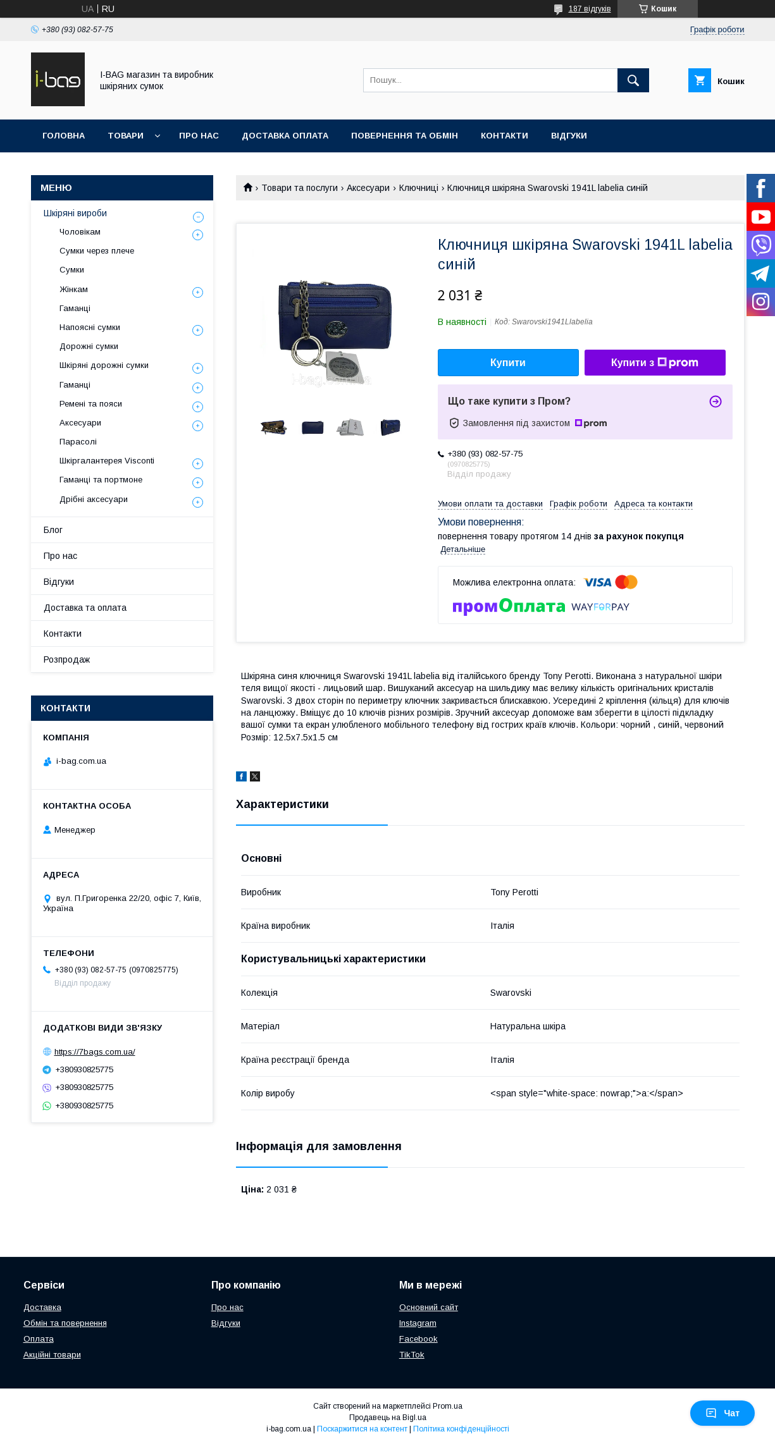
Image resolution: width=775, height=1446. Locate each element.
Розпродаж (67, 659)
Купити (508, 362)
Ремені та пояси (90, 403)
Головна (63, 135)
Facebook (418, 1339)
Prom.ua (447, 1406)
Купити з (654, 363)
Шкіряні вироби (75, 213)
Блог (53, 530)
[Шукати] (633, 80)
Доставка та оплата (85, 608)
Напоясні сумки (89, 327)
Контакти (504, 135)
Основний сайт (428, 1307)
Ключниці (418, 188)
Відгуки (569, 135)
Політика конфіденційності (461, 1429)
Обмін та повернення (65, 1323)
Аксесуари (368, 188)
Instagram (418, 1323)
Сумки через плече (96, 250)
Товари (126, 135)
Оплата (38, 1339)
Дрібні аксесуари (93, 499)
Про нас (199, 135)
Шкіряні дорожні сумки (104, 365)
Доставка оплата (285, 135)
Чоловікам (80, 231)
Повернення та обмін (404, 135)
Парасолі (78, 441)
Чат (722, 1413)
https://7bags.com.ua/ (94, 1052)
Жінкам (73, 289)
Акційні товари (52, 1354)
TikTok (412, 1354)
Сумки (71, 269)
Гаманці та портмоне (100, 479)
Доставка (42, 1307)
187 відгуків (590, 8)
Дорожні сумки (88, 346)
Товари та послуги (299, 188)
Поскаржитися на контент (362, 1429)
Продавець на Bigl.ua (387, 1417)
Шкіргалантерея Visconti (106, 460)
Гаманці (74, 308)
